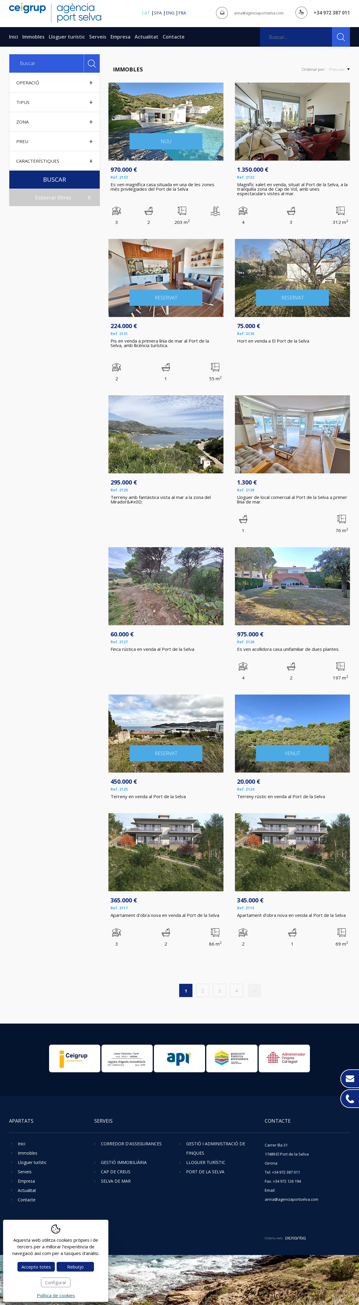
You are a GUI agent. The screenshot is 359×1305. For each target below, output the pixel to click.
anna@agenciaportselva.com (259, 13)
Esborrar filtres (53, 197)
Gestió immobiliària (124, 1162)
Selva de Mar (116, 1181)
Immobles (33, 36)
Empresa (120, 36)
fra (182, 13)
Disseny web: (285, 1238)
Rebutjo (75, 1267)
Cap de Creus (115, 1172)
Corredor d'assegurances (131, 1144)
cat (146, 13)
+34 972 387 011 (332, 12)
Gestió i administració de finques (215, 1148)
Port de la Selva (205, 1172)
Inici (13, 36)
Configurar (56, 1282)
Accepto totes (36, 1267)
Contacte (174, 36)
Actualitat (146, 36)
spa (158, 13)
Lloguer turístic (67, 36)
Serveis (97, 36)
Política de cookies (56, 1295)
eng (170, 13)
